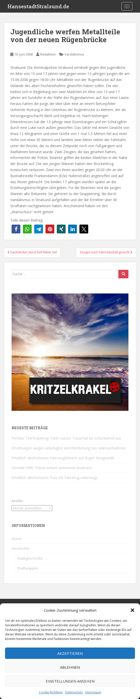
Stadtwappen (27, 568)
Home (17, 538)
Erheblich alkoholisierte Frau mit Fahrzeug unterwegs (55, 477)
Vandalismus (74, 54)
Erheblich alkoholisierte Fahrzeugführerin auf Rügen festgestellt (63, 457)
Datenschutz (74, 692)
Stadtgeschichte (30, 558)
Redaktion (48, 54)
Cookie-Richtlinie (51, 692)
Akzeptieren (70, 653)
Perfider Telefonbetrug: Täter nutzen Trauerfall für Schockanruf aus (66, 438)
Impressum (93, 692)
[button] (132, 610)
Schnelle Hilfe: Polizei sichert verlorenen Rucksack (52, 467)
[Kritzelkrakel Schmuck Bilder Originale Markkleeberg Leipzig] (70, 351)
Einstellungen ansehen (70, 681)
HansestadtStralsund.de (38, 6)
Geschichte (20, 548)
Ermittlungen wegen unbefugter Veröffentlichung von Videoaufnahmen (69, 448)
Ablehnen (70, 667)
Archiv (17, 500)
